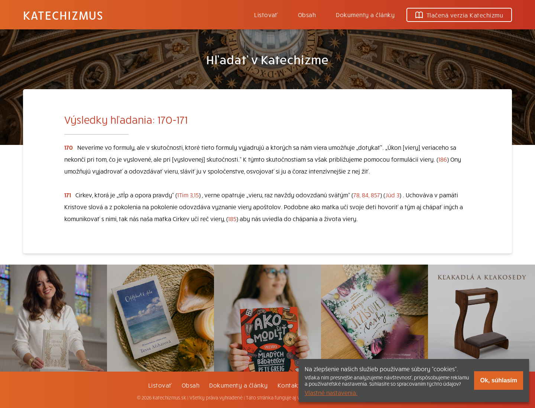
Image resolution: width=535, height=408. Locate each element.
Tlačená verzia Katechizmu (459, 15)
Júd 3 (392, 194)
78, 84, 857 (366, 194)
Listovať (266, 14)
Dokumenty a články (365, 14)
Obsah (307, 14)
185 (232, 218)
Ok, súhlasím (498, 380)
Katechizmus (63, 14)
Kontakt (289, 385)
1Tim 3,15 (188, 194)
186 (442, 159)
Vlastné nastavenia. (331, 392)
